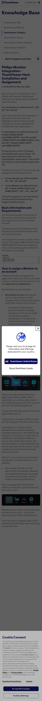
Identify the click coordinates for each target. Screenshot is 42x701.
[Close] (38, 328)
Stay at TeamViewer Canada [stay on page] (21, 368)
